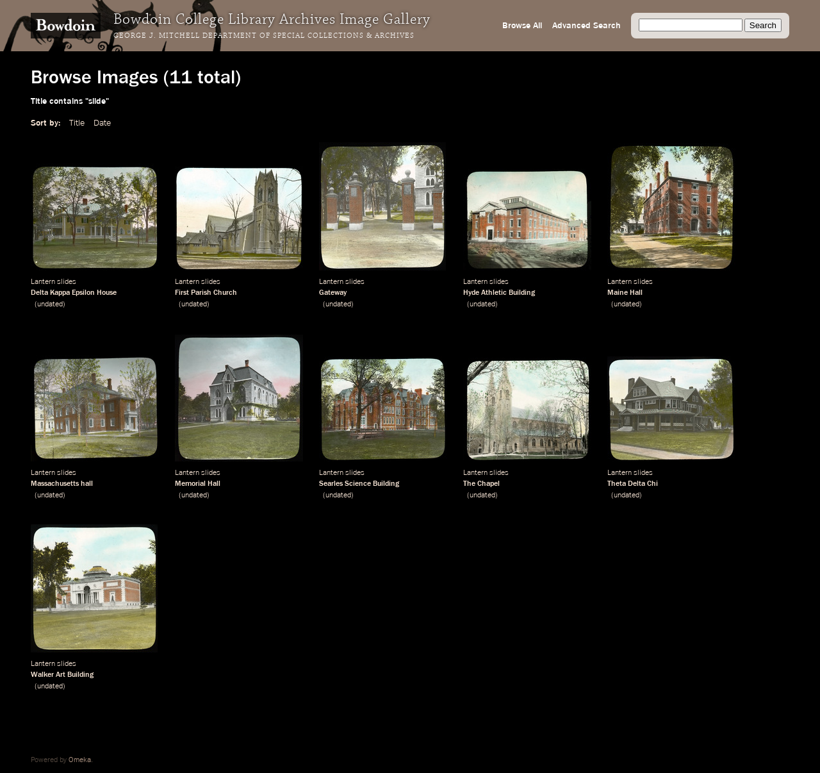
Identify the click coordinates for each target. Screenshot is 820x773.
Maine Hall (625, 293)
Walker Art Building (62, 675)
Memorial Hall (197, 484)
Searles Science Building (359, 484)
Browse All (522, 25)
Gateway (333, 293)
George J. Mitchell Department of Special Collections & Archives (263, 35)
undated (50, 304)
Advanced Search (586, 25)
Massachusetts (55, 484)
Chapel (488, 484)
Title (77, 123)
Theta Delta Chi (632, 484)
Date (102, 123)
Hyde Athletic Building (499, 293)
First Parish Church (206, 293)
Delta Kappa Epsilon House (74, 293)
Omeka (80, 760)
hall (87, 484)
